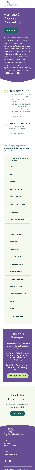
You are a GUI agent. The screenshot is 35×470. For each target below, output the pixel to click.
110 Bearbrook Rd (9, 441)
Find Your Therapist (17, 376)
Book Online (11, 30)
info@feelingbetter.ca (10, 454)
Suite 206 (7, 443)
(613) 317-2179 (8, 452)
